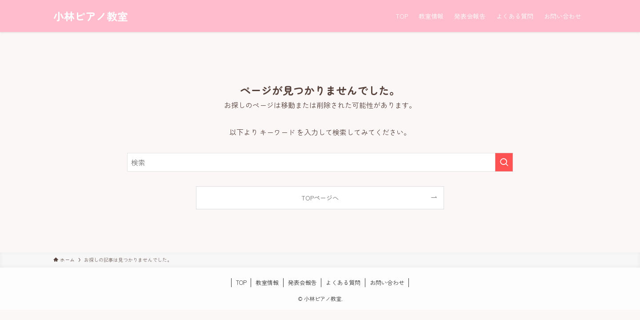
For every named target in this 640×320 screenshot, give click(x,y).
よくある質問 (343, 282)
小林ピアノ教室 (90, 16)
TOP (241, 282)
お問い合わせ (387, 282)
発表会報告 (302, 282)
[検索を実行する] (504, 162)
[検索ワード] (320, 162)
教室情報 (267, 282)
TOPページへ (320, 197)
